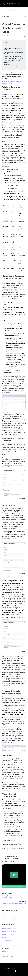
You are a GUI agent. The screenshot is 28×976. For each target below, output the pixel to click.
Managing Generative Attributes (12, 56)
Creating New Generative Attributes (13, 58)
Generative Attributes (8, 934)
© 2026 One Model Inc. (9, 968)
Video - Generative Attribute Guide (13, 67)
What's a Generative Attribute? (12, 46)
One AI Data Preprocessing (10, 931)
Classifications (6, 937)
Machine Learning (19, 10)
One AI (12, 10)
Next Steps (7, 64)
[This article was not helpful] (9, 914)
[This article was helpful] (4, 914)
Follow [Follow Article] (23, 36)
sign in (7, 956)
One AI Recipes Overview (9, 928)
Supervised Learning (8, 940)
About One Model (8, 971)
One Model (5, 10)
